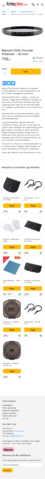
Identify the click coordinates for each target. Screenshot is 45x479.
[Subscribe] (7, 470)
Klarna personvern (9, 416)
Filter (4, 14)
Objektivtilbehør (27, 12)
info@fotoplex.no (16, 436)
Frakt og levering (9, 408)
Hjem (4, 12)
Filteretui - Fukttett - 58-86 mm (11, 364)
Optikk (13, 12)
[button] (6, 31)
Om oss (5, 418)
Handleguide (7, 405)
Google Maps (20, 431)
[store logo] (17, 4)
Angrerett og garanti (10, 410)
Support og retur (9, 413)
